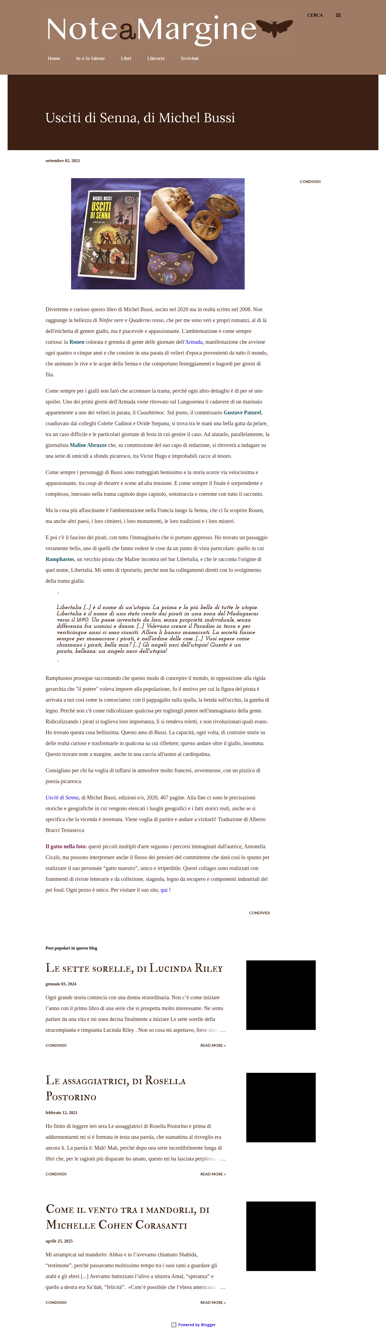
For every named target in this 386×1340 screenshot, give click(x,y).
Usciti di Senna (62, 797)
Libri (123, 58)
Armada (194, 342)
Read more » (213, 1045)
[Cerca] (315, 15)
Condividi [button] (310, 181)
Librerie (153, 58)
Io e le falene (87, 58)
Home (50, 58)
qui (164, 890)
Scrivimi (186, 58)
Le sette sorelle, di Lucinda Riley (134, 968)
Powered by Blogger (193, 1324)
